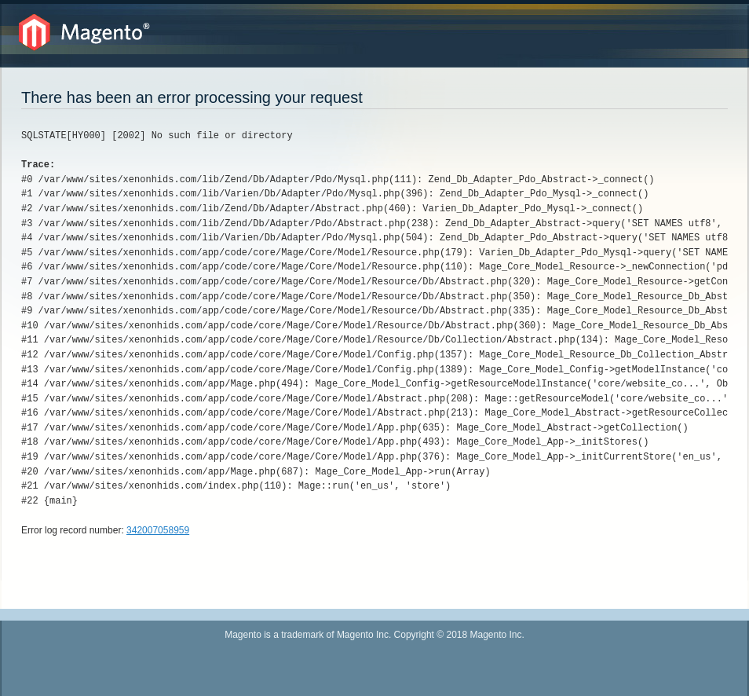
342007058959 (157, 530)
